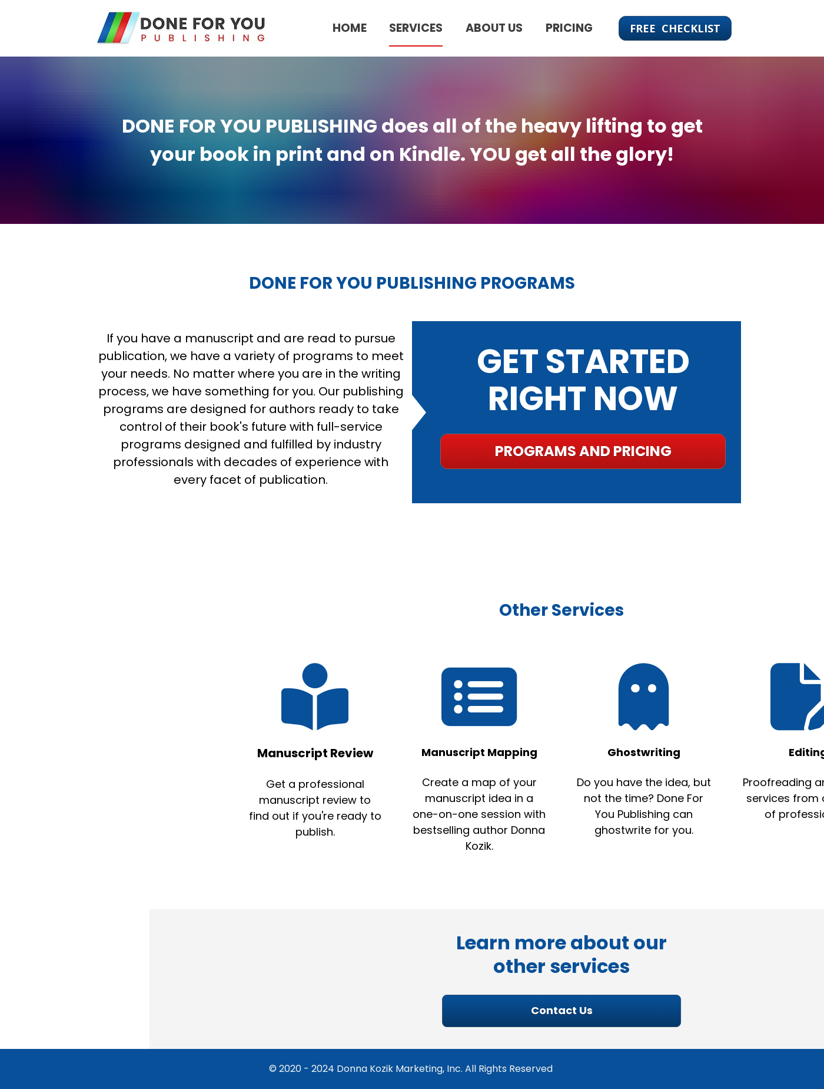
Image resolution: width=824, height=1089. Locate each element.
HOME (350, 28)
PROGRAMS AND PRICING (578, 451)
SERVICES (416, 28)
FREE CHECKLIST (675, 28)
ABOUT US (494, 28)
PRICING (569, 28)
